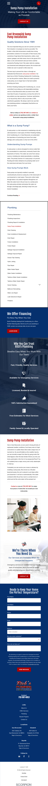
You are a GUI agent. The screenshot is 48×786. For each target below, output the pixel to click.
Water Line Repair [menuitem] (12, 293)
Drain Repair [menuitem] (10, 238)
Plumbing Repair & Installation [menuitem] (16, 222)
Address (9, 628)
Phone (9, 612)
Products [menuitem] (10, 300)
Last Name (10, 604)
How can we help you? (13, 644)
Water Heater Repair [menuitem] (13, 269)
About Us (24, 708)
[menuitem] (24, 773)
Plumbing (24, 714)
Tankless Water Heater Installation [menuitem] (17, 277)
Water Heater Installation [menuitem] (14, 273)
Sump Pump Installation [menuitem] (14, 226)
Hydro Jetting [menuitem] (11, 261)
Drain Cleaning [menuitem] (11, 230)
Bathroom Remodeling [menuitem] (13, 289)
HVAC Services (24, 711)
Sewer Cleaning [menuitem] (11, 285)
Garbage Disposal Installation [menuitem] (15, 250)
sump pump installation (29, 74)
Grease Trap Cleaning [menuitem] (13, 257)
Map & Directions (17, 735)
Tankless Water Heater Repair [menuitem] (16, 281)
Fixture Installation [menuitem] (12, 242)
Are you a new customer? (14, 636)
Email (8, 620)
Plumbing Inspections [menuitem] (13, 218)
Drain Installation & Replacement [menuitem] (16, 234)
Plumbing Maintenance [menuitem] (14, 214)
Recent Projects (24, 716)
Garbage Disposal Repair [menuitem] (14, 253)
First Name (10, 597)
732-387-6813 (24, 697)
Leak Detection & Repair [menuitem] (14, 297)
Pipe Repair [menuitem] (10, 265)
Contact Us (24, 21)
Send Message (24, 669)
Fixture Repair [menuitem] (11, 246)
